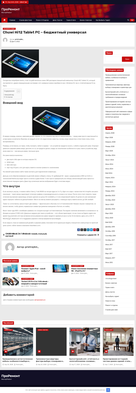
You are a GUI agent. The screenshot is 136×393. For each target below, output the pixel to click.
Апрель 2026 (109, 133)
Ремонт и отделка (42, 20)
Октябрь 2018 (110, 231)
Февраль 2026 (110, 142)
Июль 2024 (109, 164)
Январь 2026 (110, 146)
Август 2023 (109, 204)
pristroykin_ (19, 39)
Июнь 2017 (109, 245)
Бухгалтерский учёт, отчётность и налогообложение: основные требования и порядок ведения (116, 94)
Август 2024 (109, 160)
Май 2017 (108, 249)
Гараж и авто (71, 20)
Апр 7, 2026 (109, 364)
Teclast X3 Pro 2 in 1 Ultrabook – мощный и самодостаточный (35, 282)
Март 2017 (109, 253)
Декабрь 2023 (110, 195)
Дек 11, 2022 (25, 273)
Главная (12, 20)
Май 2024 (108, 173)
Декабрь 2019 (110, 227)
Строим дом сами (25, 20)
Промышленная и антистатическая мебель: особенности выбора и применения (117, 77)
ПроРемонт (10, 9)
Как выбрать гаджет (103, 20)
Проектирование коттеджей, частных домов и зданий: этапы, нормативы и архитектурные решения (118, 104)
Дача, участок (57, 20)
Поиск (109, 53)
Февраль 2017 (110, 258)
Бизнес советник (86, 20)
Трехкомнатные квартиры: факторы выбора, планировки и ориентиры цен (49, 361)
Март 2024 (109, 182)
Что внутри (9, 97)
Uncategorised (110, 278)
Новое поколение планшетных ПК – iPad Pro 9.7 (84, 270)
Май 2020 (108, 222)
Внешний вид (9, 95)
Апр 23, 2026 (9, 364)
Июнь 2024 (109, 169)
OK (108, 390)
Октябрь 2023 (110, 200)
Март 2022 (109, 213)
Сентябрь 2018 (110, 236)
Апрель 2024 (110, 178)
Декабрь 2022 (110, 209)
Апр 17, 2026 (75, 364)
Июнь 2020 (109, 218)
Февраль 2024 (110, 186)
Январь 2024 (110, 191)
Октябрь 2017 (110, 240)
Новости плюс (110, 301)
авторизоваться (39, 300)
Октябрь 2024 (110, 155)
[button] (128, 20)
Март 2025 (109, 151)
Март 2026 (109, 137)
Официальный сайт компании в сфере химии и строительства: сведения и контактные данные (118, 114)
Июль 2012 (109, 262)
